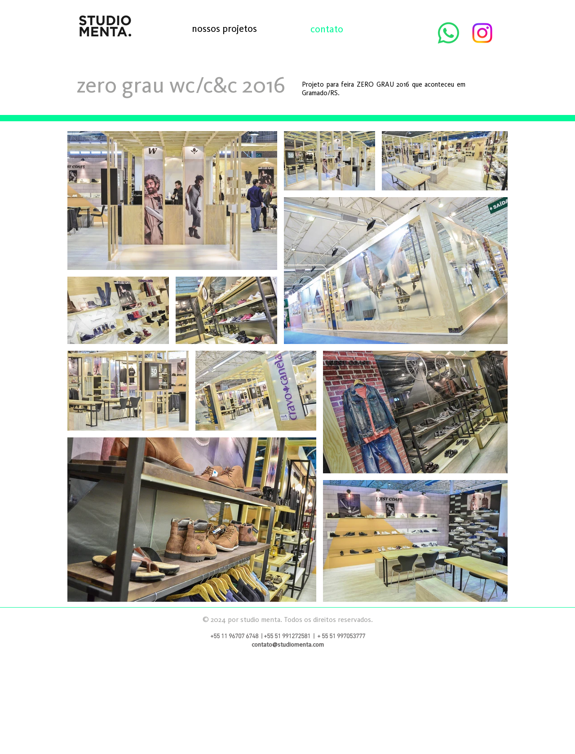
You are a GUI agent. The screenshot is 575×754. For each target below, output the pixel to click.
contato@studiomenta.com (288, 644)
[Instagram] (482, 33)
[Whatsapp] (448, 33)
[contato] (326, 29)
